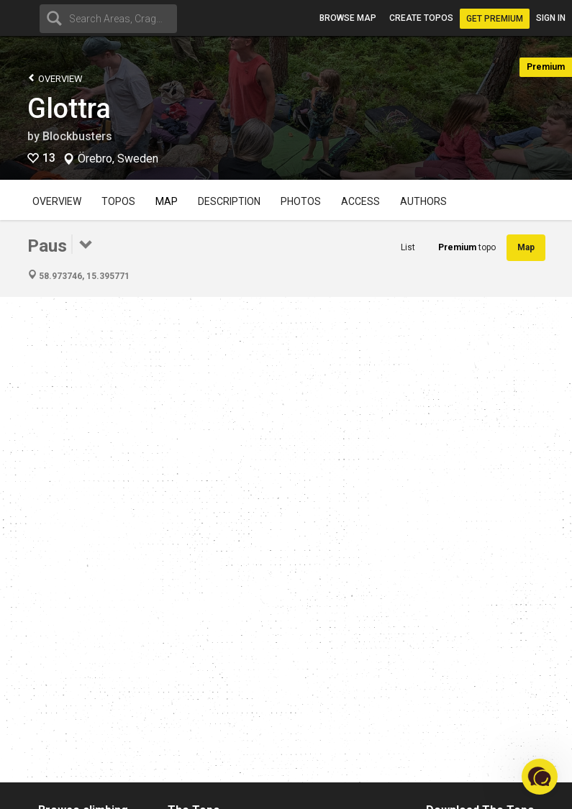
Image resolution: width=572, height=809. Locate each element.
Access (360, 201)
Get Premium (494, 19)
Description (229, 201)
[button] (540, 777)
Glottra (69, 108)
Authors (423, 201)
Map (166, 201)
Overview (55, 78)
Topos (118, 201)
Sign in (551, 18)
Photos (301, 201)
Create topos (421, 18)
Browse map (347, 18)
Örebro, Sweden (118, 159)
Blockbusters (77, 136)
